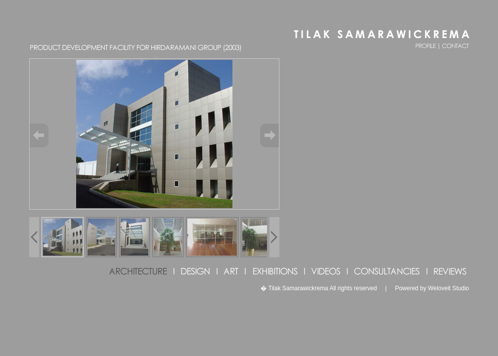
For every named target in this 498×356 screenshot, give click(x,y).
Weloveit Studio (448, 288)
